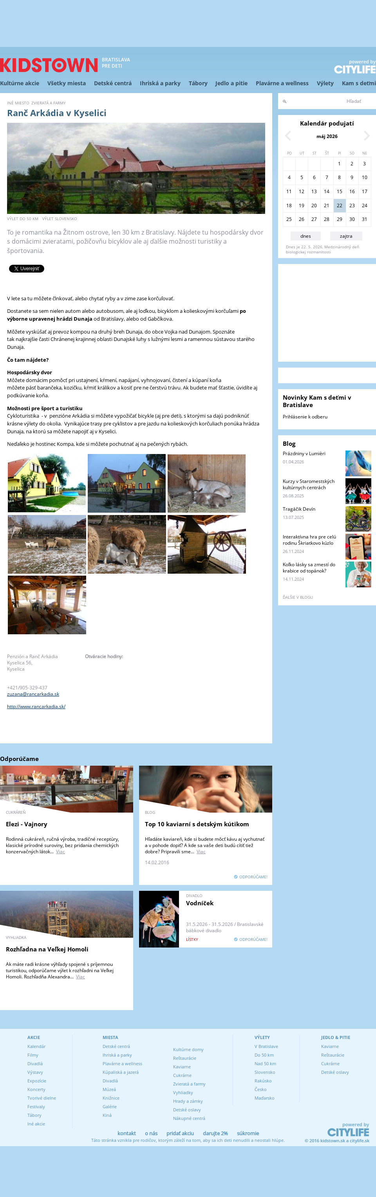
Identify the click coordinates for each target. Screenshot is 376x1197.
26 (301, 219)
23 (352, 205)
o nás (151, 1133)
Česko (261, 1089)
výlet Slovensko (59, 218)
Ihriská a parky (160, 83)
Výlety (325, 83)
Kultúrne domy (188, 1049)
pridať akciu (180, 1133)
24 (364, 205)
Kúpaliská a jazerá (121, 1072)
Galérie (110, 1106)
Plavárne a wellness (282, 83)
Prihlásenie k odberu (305, 416)
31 (364, 219)
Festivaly (36, 1106)
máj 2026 (327, 136)
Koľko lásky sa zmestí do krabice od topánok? (309, 567)
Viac (60, 851)
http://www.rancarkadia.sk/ (36, 706)
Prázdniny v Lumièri (304, 453)
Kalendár (36, 1046)
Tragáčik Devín (299, 509)
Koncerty (36, 1089)
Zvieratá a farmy (189, 1084)
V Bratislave (266, 1046)
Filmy (32, 1055)
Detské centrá (113, 83)
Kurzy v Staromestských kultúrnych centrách (308, 484)
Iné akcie (36, 1124)
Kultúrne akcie (19, 83)
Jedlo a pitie (231, 83)
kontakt (127, 1133)
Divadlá (35, 1063)
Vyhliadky (183, 1092)
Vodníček (199, 903)
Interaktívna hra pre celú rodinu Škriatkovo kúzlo (309, 539)
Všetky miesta (66, 83)
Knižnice (111, 1098)
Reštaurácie (184, 1058)
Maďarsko (265, 1098)
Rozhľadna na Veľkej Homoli (47, 949)
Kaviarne (182, 1067)
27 (314, 219)
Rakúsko (263, 1081)
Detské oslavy (187, 1110)
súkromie (248, 1133)
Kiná (107, 1115)
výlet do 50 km (22, 218)
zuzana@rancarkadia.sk (33, 694)
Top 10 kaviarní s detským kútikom (197, 824)
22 (339, 205)
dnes (305, 236)
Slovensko (265, 1072)
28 (326, 219)
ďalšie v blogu (298, 597)
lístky (192, 939)
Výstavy (35, 1072)
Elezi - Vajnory (26, 824)
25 (289, 219)
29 (339, 219)
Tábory (198, 83)
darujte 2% (215, 1133)
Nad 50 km (265, 1063)
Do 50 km (264, 1055)
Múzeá (109, 1089)
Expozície (36, 1081)
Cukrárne (182, 1075)
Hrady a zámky (188, 1101)
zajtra (346, 236)
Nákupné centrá (189, 1118)
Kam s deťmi (359, 83)
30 (352, 219)
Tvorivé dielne (41, 1098)
